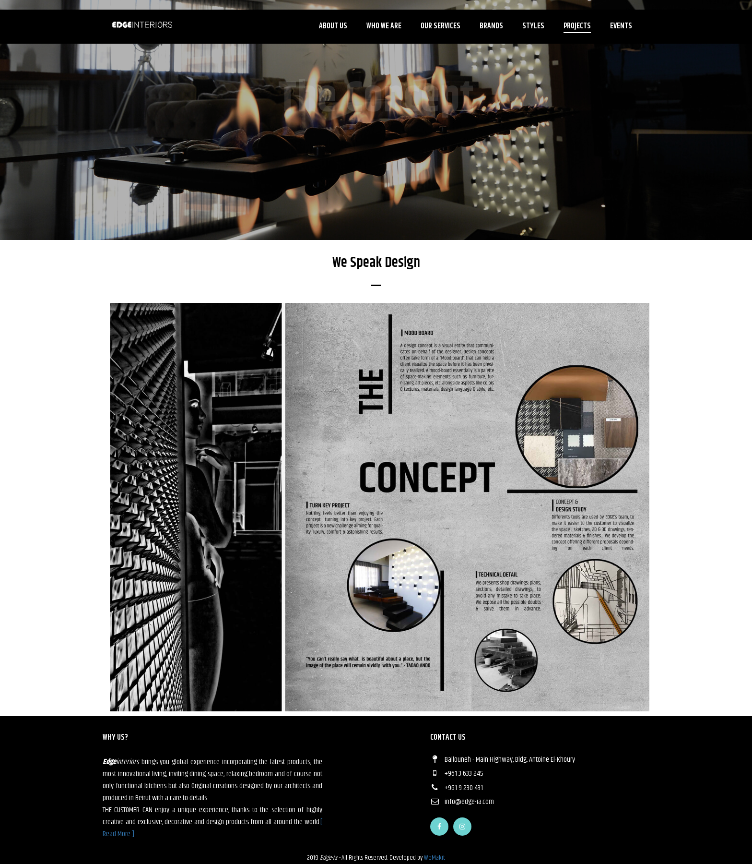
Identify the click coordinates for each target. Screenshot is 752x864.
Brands (491, 26)
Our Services (440, 26)
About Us (333, 26)
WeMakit (434, 857)
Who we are (383, 26)
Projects (577, 26)
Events (621, 26)
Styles (533, 26)
